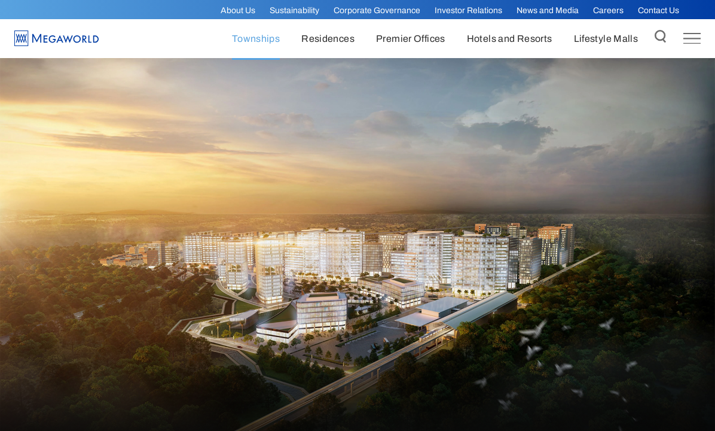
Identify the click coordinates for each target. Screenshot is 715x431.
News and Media (548, 10)
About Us (238, 10)
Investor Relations (468, 10)
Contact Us (658, 10)
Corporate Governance (377, 10)
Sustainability (294, 10)
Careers (608, 10)
